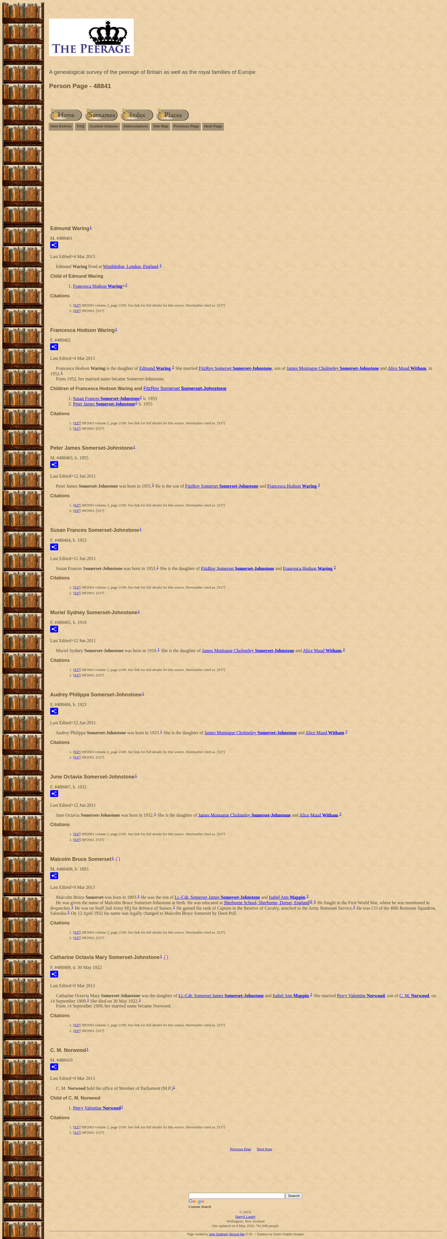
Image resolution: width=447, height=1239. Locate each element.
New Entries (61, 126)
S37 (77, 305)
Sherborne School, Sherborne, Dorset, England (266, 902)
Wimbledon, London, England (130, 266)
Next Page (213, 126)
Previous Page (186, 126)
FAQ (80, 126)
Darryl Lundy (245, 1216)
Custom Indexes (104, 126)
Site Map (160, 126)
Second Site (237, 1234)
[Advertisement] (245, 180)
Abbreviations (135, 126)
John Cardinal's (218, 1234)
